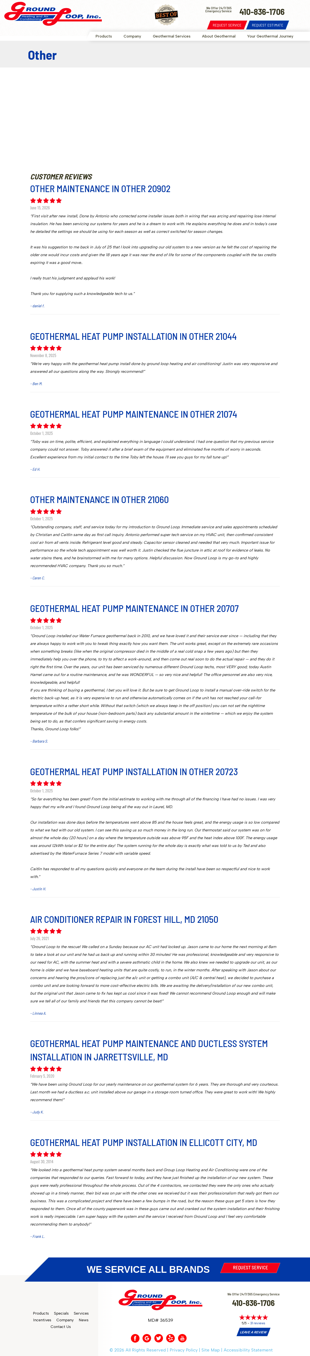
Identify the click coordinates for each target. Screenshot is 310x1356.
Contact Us (61, 1327)
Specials (61, 1313)
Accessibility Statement (248, 1350)
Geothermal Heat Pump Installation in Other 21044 (133, 336)
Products (104, 36)
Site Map (211, 1350)
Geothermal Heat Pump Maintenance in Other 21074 (133, 414)
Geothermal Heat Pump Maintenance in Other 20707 (134, 608)
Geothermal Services (172, 36)
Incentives (42, 1320)
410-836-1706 (253, 1303)
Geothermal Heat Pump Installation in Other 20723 (134, 771)
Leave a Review (253, 1332)
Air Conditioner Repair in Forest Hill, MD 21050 (124, 919)
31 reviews (257, 1323)
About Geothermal (219, 36)
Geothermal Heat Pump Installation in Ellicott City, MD (143, 1142)
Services (81, 1313)
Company (132, 36)
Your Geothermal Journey (270, 36)
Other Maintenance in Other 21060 (99, 499)
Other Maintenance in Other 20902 (100, 188)
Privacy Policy (184, 1350)
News (83, 1320)
